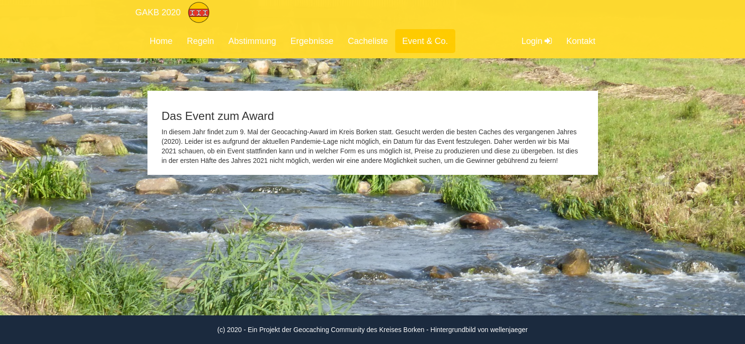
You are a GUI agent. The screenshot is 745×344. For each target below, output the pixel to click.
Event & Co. (425, 41)
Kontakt (580, 41)
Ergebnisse (312, 41)
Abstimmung (252, 41)
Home (161, 41)
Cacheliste (368, 41)
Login (536, 41)
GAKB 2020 (158, 12)
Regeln (200, 41)
